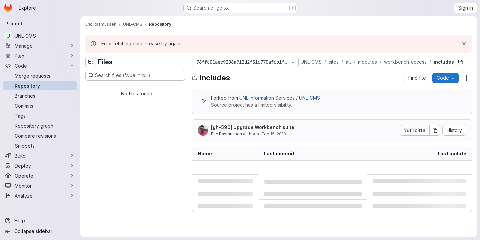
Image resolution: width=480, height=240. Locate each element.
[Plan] (40, 55)
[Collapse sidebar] (40, 231)
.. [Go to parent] (199, 167)
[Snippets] (40, 145)
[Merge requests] (40, 75)
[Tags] (40, 115)
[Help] (40, 220)
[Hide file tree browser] (90, 62)
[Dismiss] (464, 44)
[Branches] (40, 95)
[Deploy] (40, 165)
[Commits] (40, 105)
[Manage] (40, 45)
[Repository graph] (40, 125)
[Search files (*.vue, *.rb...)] (135, 75)
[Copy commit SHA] (435, 130)
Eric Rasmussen (226, 133)
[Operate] (40, 175)
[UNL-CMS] (40, 35)
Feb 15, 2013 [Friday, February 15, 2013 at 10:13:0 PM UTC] (274, 133)
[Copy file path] (460, 62)
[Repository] (40, 85)
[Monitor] (40, 185)
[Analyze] (40, 195)
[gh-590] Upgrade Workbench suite (252, 127)
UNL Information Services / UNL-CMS (279, 98)
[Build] (40, 155)
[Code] (40, 65)
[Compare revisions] (40, 135)
